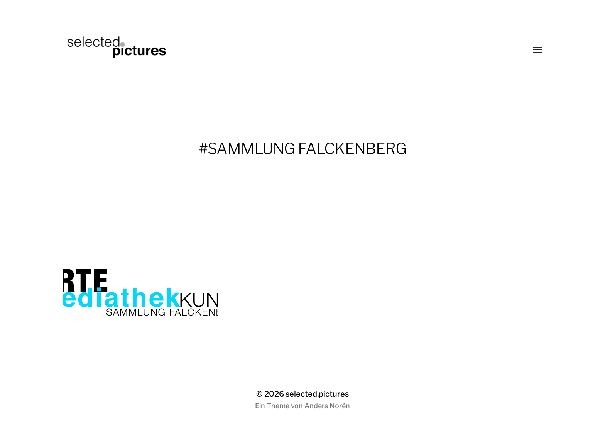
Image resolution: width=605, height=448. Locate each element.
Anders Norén (327, 406)
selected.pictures (317, 394)
